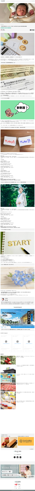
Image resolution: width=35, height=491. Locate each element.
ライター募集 (15, 488)
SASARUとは (15, 486)
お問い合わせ (19, 488)
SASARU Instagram (4, 333)
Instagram (20, 457)
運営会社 (19, 486)
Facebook (17, 457)
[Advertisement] (17, 417)
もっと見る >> (32, 449)
